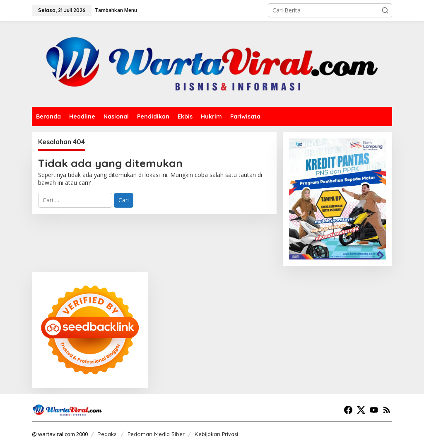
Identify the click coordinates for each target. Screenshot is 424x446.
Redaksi (107, 434)
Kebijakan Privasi (216, 434)
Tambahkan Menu (116, 10)
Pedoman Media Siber (156, 434)
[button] (385, 10)
